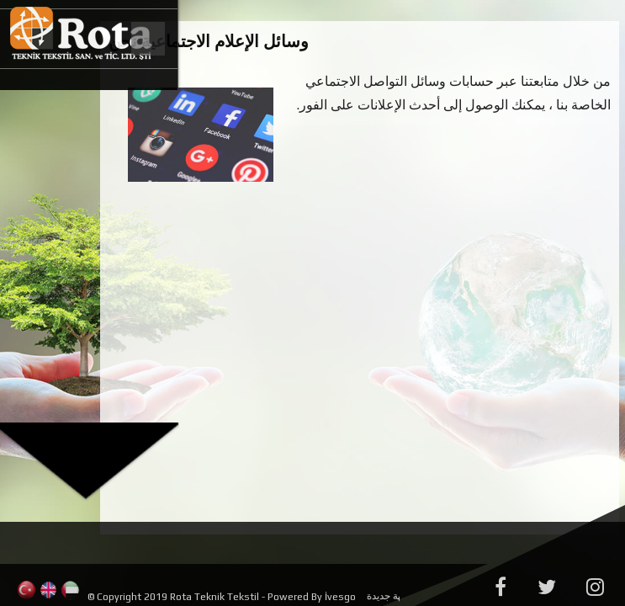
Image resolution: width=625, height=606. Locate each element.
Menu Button (146, 39)
